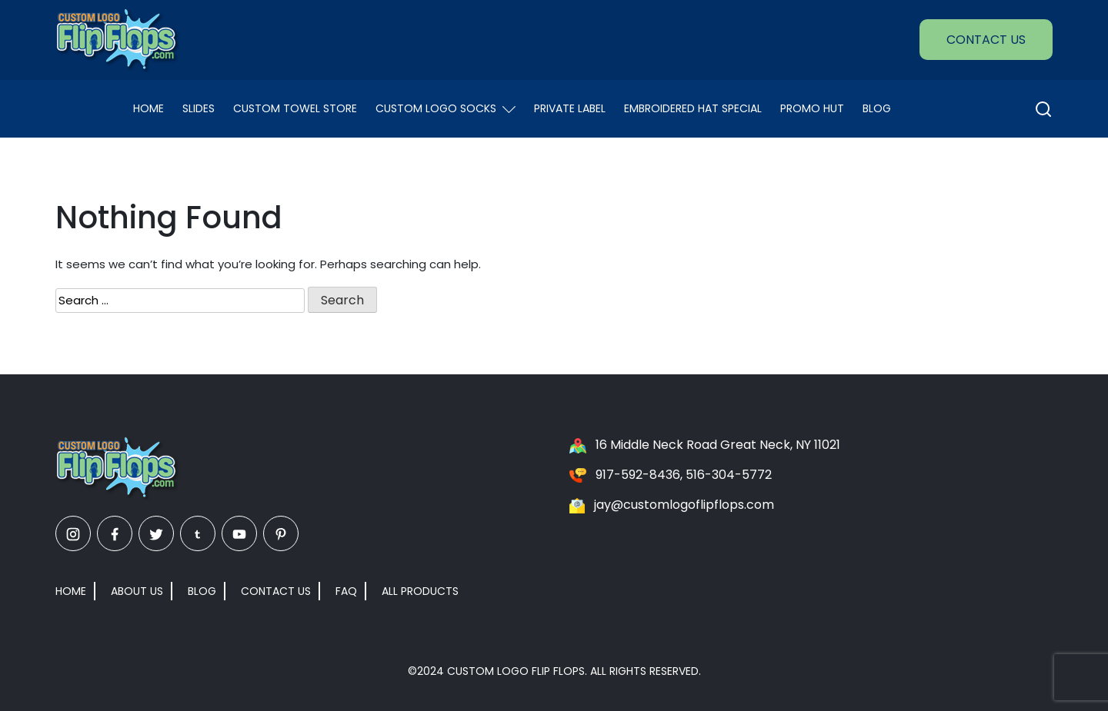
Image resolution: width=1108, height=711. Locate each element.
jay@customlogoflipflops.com (684, 504)
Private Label (570, 108)
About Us (137, 591)
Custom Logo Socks (445, 108)
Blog (877, 108)
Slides (198, 108)
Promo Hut (812, 108)
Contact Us (986, 39)
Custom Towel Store (295, 108)
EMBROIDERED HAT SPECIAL (693, 108)
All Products (420, 591)
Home (148, 108)
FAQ (346, 591)
